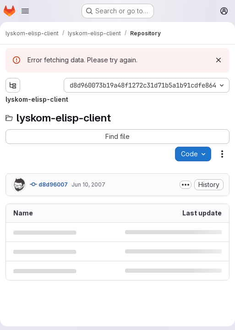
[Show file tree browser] (12, 85)
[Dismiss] (218, 60)
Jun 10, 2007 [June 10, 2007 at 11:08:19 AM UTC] (88, 184)
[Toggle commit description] (185, 185)
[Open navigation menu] (25, 11)
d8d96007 (49, 184)
